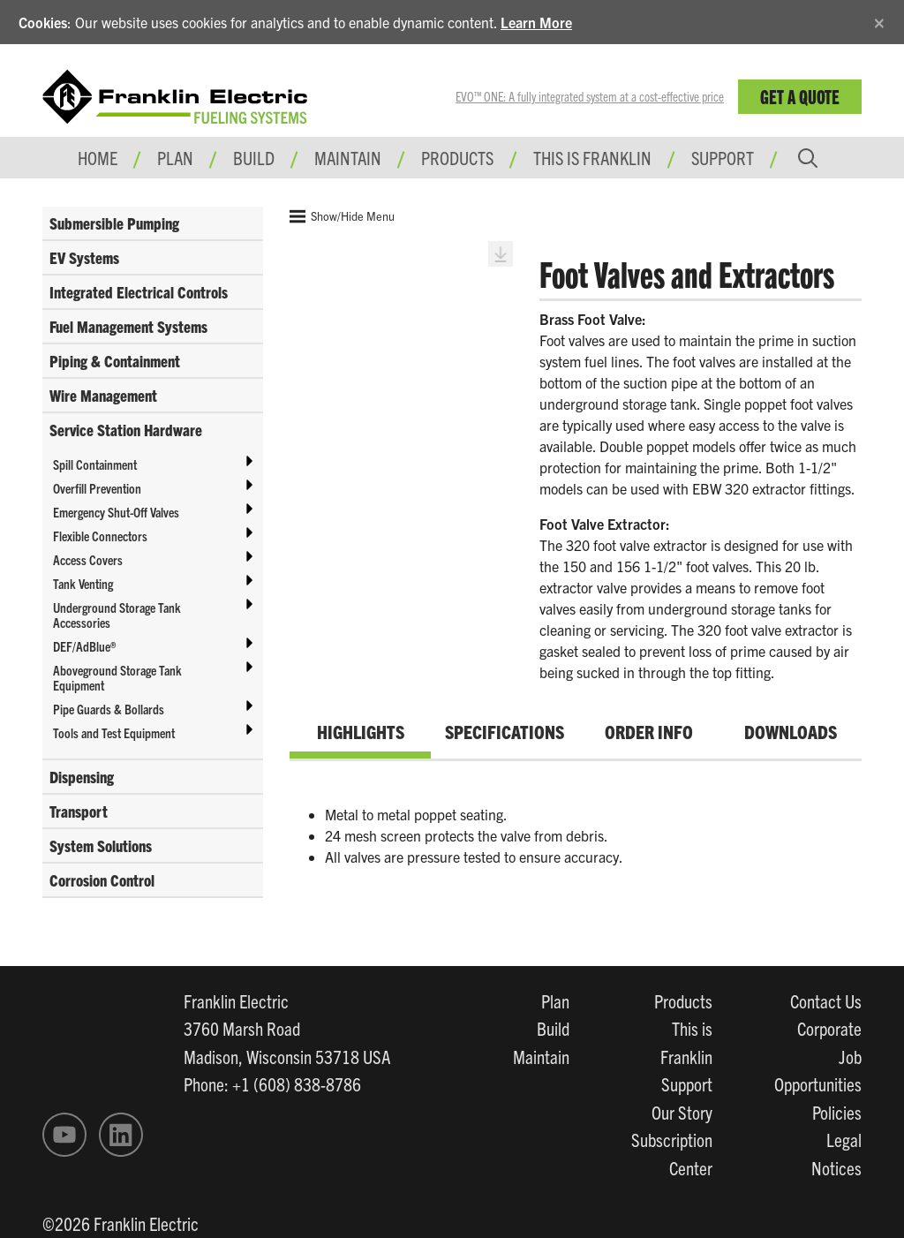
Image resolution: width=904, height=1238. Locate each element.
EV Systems (84, 257)
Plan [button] (175, 157)
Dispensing (81, 776)
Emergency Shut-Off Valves (116, 511)
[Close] (879, 20)
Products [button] (457, 157)
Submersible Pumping (114, 223)
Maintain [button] (347, 157)
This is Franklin (592, 157)
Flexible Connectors (100, 535)
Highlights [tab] (360, 731)
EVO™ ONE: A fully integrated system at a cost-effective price (590, 96)
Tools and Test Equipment (114, 732)
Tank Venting (83, 583)
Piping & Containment (114, 361)
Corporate (829, 1027)
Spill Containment (95, 464)
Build (553, 1027)
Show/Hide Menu (342, 216)
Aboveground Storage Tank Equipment (117, 677)
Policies (837, 1111)
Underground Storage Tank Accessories (117, 614)
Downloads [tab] (790, 731)
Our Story (682, 1111)
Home (97, 157)
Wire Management (103, 395)
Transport (78, 811)
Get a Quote (800, 96)
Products (683, 1000)
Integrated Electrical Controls (138, 292)
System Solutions (100, 845)
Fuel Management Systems (128, 326)
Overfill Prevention (97, 487)
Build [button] (254, 157)
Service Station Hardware (125, 429)
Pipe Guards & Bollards (108, 708)
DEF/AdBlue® (84, 646)
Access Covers (88, 559)
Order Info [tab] (649, 731)
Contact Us (826, 1000)
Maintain (541, 1056)
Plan (555, 1000)
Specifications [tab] (504, 731)
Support (722, 157)
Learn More (536, 22)
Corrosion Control (101, 880)
